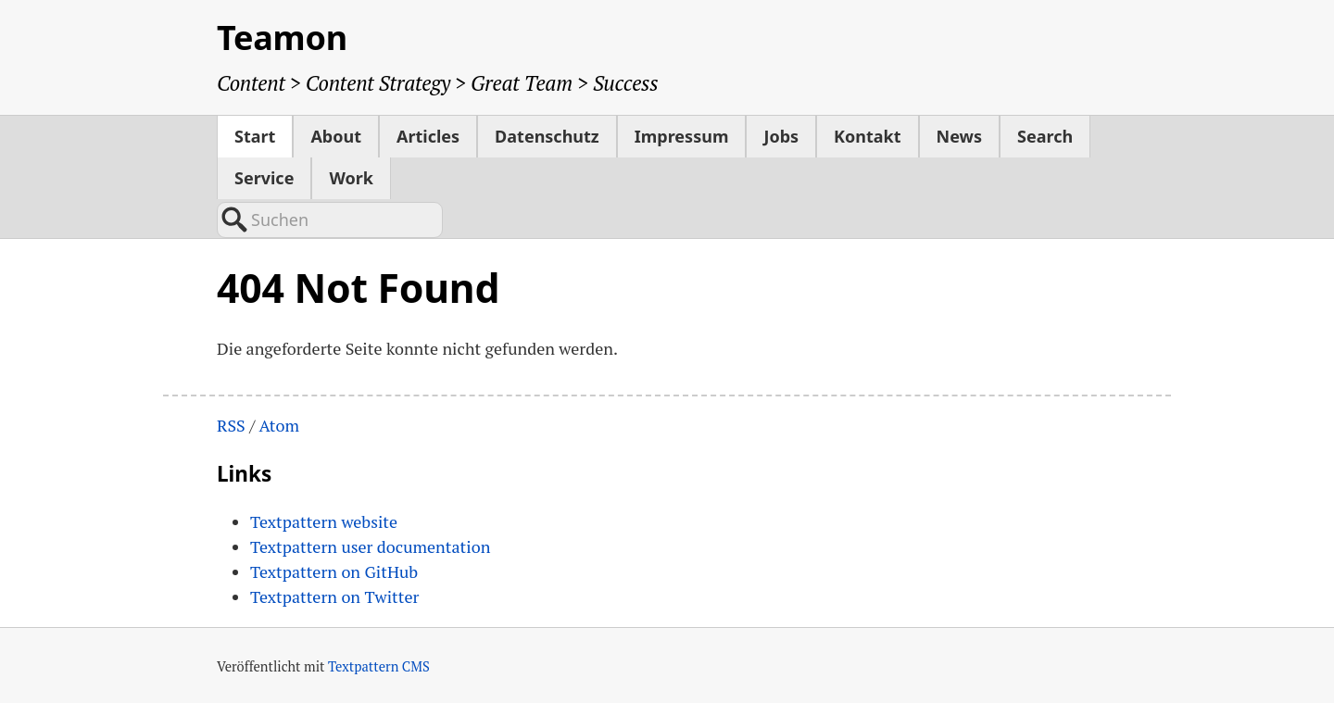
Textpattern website (323, 521)
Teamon (282, 37)
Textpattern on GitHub (334, 571)
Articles (427, 136)
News (959, 136)
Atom (278, 425)
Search (1045, 136)
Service (264, 178)
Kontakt (867, 136)
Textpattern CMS (379, 666)
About (335, 136)
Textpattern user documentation (370, 546)
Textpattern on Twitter (334, 596)
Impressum (682, 136)
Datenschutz (547, 136)
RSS (231, 425)
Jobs (781, 136)
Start (254, 136)
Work (351, 178)
